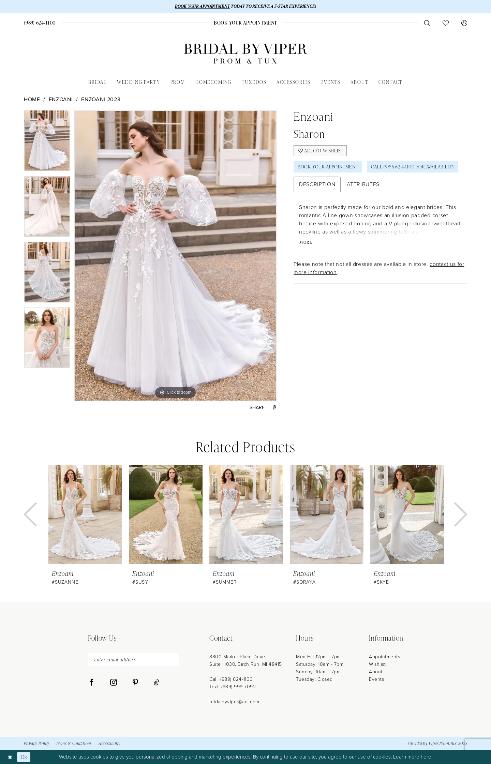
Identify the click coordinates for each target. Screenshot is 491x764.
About (376, 671)
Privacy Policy (36, 744)
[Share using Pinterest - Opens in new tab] (274, 408)
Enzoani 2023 (100, 99)
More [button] (306, 243)
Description (317, 185)
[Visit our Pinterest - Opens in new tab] (135, 683)
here (426, 757)
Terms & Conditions (74, 744)
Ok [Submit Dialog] (24, 756)
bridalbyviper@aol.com (234, 701)
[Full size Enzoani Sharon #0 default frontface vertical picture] (175, 256)
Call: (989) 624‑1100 (231, 679)
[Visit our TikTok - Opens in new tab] (156, 683)
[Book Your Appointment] (245, 22)
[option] (47, 143)
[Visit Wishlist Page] (445, 22)
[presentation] (85, 515)
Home (32, 99)
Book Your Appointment (328, 167)
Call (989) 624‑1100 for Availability (414, 167)
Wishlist (377, 664)
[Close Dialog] (10, 757)
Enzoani (61, 99)
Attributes (363, 185)
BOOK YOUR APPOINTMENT (202, 6)
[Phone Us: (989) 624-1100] (40, 22)
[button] (464, 22)
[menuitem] (40, 22)
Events (376, 679)
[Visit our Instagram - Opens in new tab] (113, 683)
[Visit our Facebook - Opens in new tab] (91, 683)
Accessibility (109, 744)
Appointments (384, 656)
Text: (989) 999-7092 (232, 686)
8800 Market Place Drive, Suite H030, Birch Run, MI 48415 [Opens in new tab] (245, 660)
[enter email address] (133, 659)
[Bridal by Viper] (245, 53)
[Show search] (427, 22)
